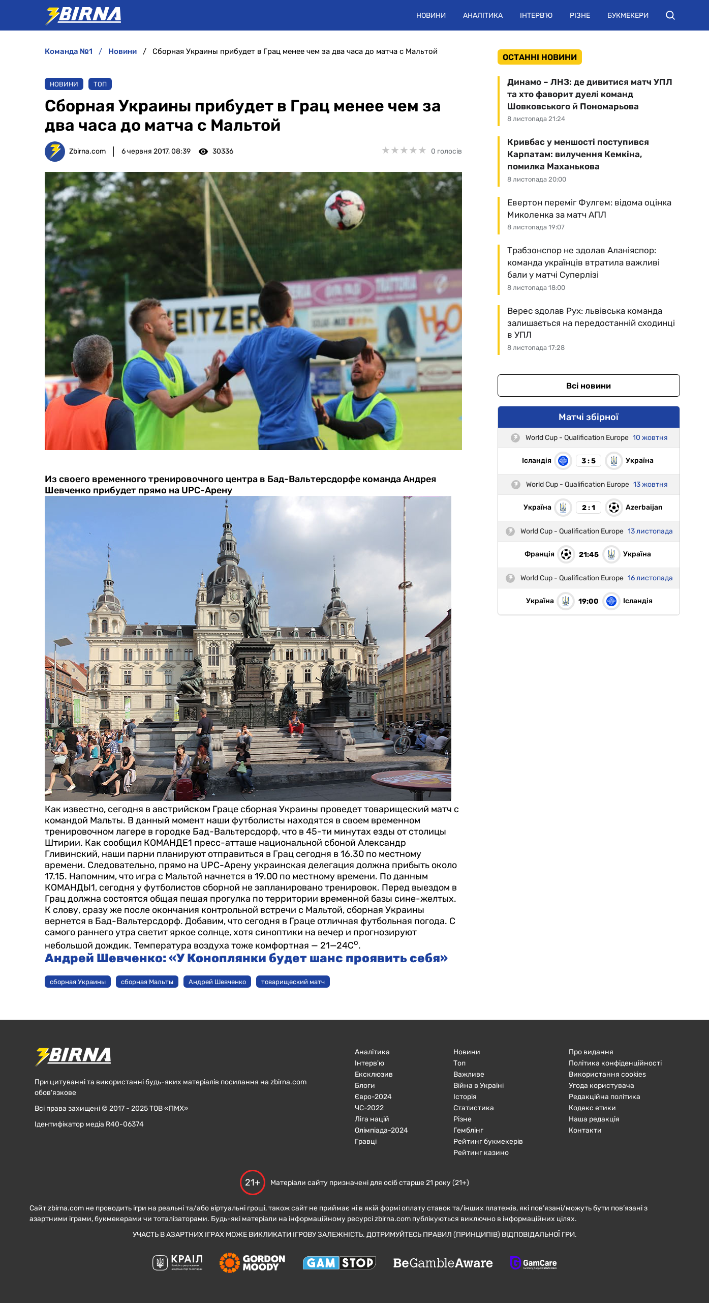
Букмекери (628, 15)
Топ (100, 84)
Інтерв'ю (536, 15)
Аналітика (483, 15)
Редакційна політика (604, 1096)
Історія (465, 1096)
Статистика (473, 1108)
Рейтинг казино (481, 1152)
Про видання (591, 1052)
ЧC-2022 (369, 1108)
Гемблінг (468, 1130)
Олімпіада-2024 (381, 1130)
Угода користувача (601, 1085)
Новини (431, 15)
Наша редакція (594, 1119)
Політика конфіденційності (615, 1063)
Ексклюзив (374, 1074)
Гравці (366, 1141)
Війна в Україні (478, 1085)
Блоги (365, 1085)
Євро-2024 (373, 1096)
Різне (580, 15)
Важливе (468, 1074)
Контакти (585, 1130)
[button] (670, 15)
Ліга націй (372, 1119)
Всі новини (588, 386)
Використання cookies (607, 1074)
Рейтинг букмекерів (488, 1141)
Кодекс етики (592, 1108)
